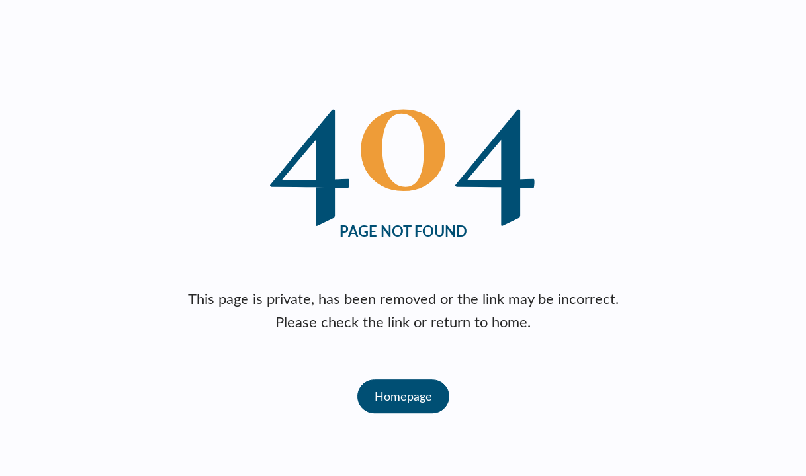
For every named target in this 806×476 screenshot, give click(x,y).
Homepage (403, 396)
